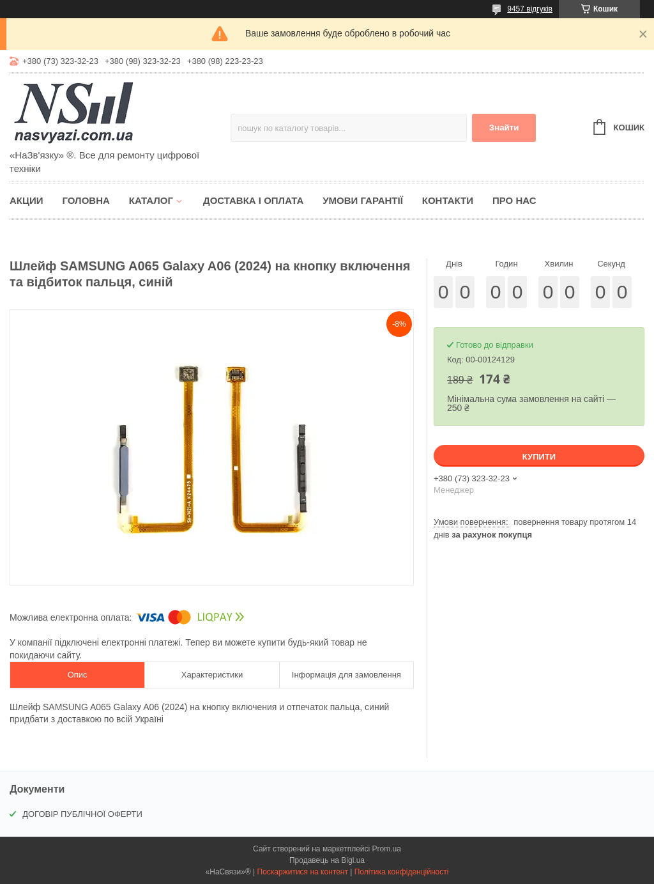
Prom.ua (386, 848)
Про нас (514, 200)
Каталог (151, 200)
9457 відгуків (529, 8)
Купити (539, 456)
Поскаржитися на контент (302, 871)
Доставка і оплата (253, 200)
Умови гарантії (363, 200)
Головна (86, 200)
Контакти (447, 200)
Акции (26, 200)
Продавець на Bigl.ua (327, 860)
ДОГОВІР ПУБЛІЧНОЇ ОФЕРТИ (82, 814)
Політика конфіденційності (401, 871)
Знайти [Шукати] (504, 127)
